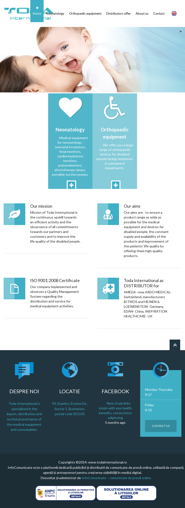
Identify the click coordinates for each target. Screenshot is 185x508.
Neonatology (55, 10)
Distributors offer (118, 10)
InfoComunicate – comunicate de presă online (116, 478)
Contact (159, 10)
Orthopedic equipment (85, 10)
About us (142, 10)
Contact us (161, 426)
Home (37, 10)
